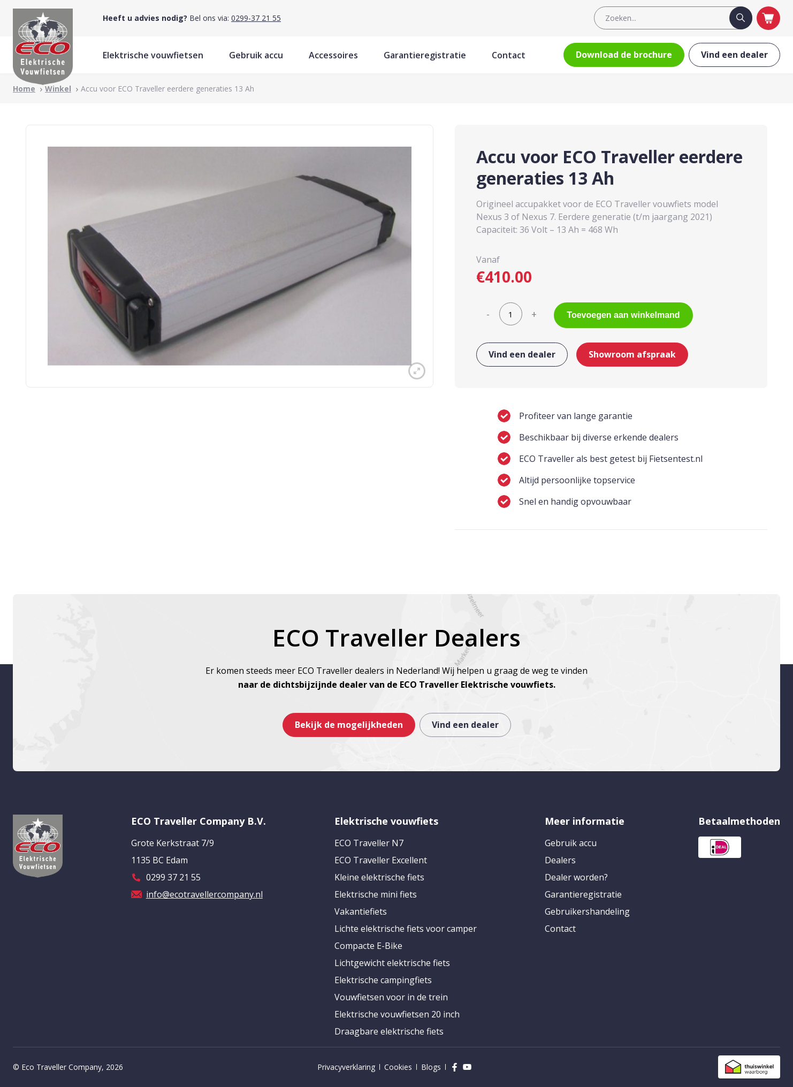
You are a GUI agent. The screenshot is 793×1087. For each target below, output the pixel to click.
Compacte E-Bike (368, 946)
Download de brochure (624, 54)
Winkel (58, 88)
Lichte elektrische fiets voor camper (405, 928)
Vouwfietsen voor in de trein (391, 997)
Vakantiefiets (360, 911)
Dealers (560, 860)
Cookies (398, 1067)
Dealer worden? (576, 877)
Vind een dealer (734, 54)
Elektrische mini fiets (375, 894)
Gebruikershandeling (587, 911)
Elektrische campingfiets (383, 980)
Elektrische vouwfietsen (153, 55)
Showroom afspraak (632, 354)
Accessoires (333, 55)
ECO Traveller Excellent (380, 860)
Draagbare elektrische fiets (389, 1031)
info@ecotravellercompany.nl (204, 894)
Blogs (431, 1067)
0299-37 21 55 (256, 18)
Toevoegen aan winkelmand (623, 315)
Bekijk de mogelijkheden (349, 725)
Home (24, 88)
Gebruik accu (256, 55)
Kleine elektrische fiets (379, 877)
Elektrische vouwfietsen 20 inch (397, 1014)
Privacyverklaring (346, 1067)
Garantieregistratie (425, 55)
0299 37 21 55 (173, 877)
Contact (508, 55)
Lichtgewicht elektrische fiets (392, 963)
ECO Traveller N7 (368, 843)
